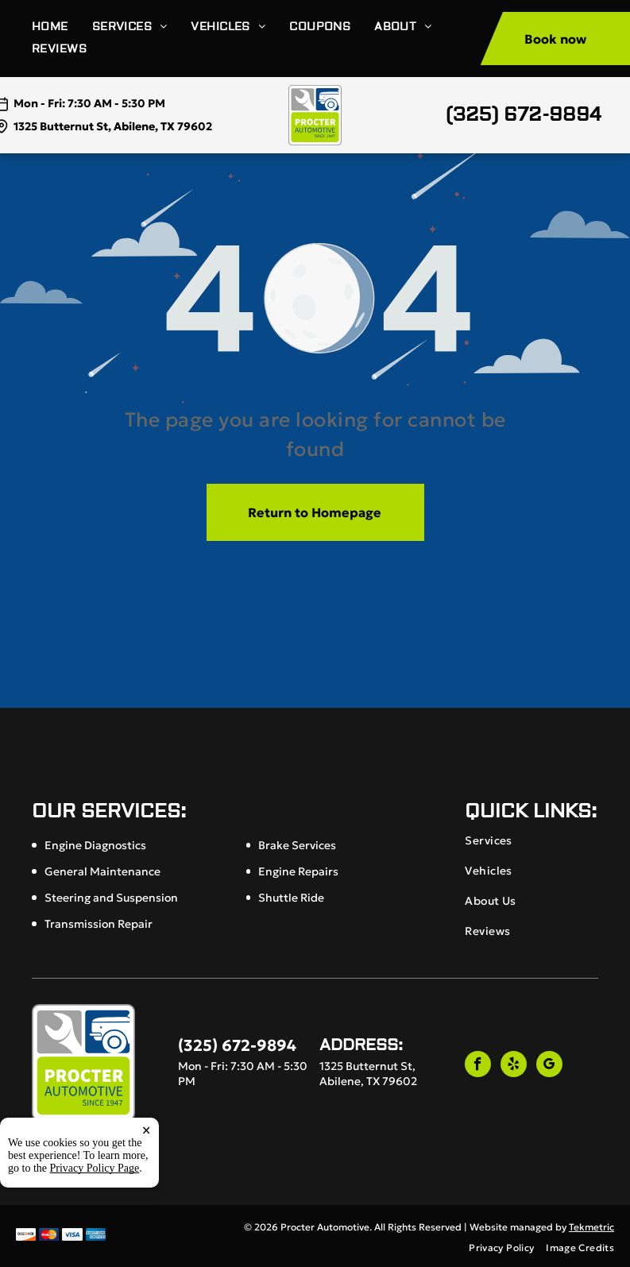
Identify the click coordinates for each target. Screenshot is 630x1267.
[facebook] (478, 1066)
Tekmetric (591, 1227)
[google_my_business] (549, 1066)
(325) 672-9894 (523, 114)
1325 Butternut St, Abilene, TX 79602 (113, 126)
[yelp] (514, 1066)
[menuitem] (62, 27)
